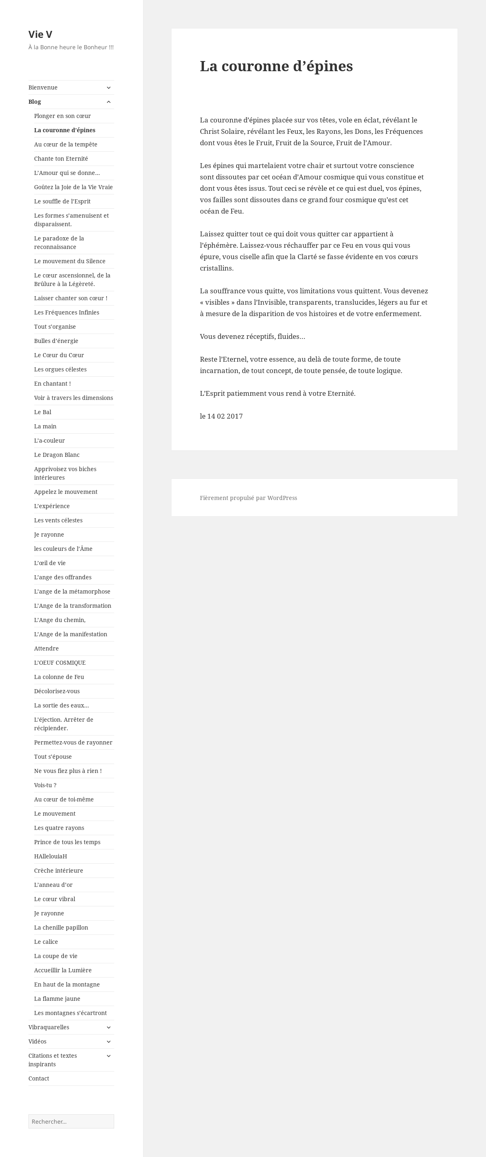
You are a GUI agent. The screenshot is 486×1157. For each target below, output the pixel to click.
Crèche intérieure (58, 870)
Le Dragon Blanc (57, 454)
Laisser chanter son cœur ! (71, 298)
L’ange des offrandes (62, 577)
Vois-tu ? (45, 785)
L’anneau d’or (53, 884)
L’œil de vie (50, 563)
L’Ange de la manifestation (70, 634)
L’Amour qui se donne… (67, 173)
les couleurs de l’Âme (63, 548)
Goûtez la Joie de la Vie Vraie (73, 187)
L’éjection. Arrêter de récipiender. (63, 724)
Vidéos (37, 1041)
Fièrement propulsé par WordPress (248, 498)
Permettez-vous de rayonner (73, 742)
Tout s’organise (55, 326)
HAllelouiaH (50, 856)
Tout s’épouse (53, 756)
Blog (34, 101)
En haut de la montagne (67, 984)
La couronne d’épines (64, 130)
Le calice (46, 941)
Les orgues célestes (60, 369)
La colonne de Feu (59, 677)
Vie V (40, 34)
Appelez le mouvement (66, 492)
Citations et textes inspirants (52, 1060)
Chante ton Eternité (61, 158)
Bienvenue (43, 87)
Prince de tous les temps (67, 842)
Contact (38, 1078)
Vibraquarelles (48, 1027)
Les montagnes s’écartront (70, 1013)
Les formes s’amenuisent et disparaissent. (71, 220)
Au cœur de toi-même (64, 799)
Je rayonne (49, 534)
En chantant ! (52, 383)
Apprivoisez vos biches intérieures (65, 473)
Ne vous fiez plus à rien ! (68, 771)
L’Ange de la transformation (72, 605)
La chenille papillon (61, 927)
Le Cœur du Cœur (59, 355)
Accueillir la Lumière (63, 970)
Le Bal (42, 412)
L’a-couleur (49, 440)
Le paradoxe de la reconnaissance (59, 242)
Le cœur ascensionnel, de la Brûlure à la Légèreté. (72, 279)
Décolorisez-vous (57, 691)
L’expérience (52, 506)
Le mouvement (55, 813)
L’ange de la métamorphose (72, 591)
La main (45, 426)
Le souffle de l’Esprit (62, 201)
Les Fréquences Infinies (66, 312)
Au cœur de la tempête (66, 144)
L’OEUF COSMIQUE (60, 662)
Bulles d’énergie (56, 341)
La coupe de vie (56, 956)
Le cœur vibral (54, 899)
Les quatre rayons (59, 828)
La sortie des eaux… (61, 705)
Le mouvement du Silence (70, 261)
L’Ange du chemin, (60, 620)
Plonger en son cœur (62, 116)
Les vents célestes (58, 520)
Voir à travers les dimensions (73, 398)
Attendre (46, 648)
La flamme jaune (57, 998)
